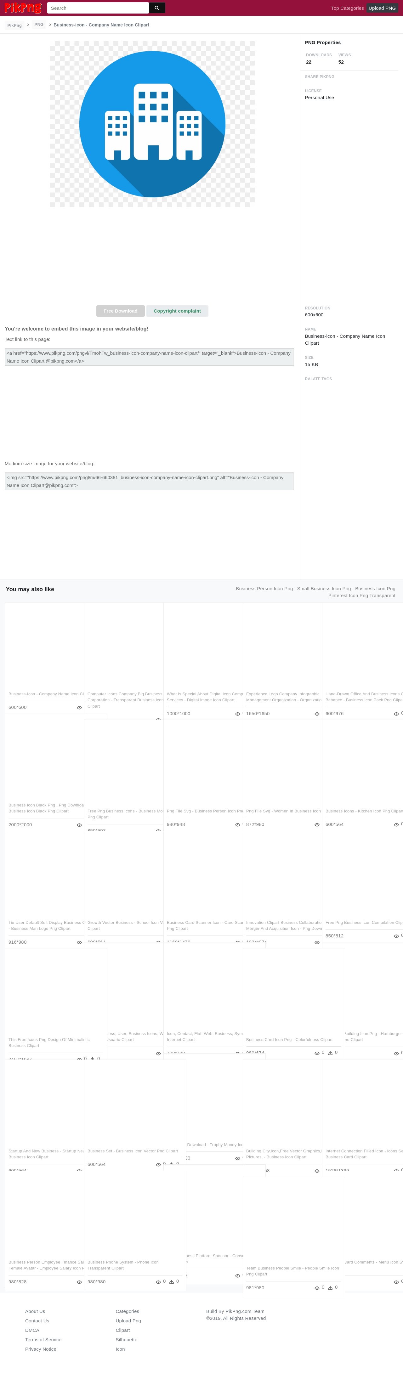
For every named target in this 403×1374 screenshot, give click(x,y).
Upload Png (128, 1320)
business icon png (375, 588)
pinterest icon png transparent (362, 595)
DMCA (32, 1330)
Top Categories (347, 8)
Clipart (123, 1330)
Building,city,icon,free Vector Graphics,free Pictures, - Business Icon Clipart (279, 1144)
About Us (35, 1311)
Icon (120, 1349)
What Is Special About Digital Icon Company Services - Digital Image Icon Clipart (199, 687)
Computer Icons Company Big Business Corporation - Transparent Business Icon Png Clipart (121, 687)
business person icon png (264, 588)
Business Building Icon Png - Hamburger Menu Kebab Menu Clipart (354, 1026)
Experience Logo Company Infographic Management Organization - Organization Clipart (279, 687)
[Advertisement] (152, 258)
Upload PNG (382, 8)
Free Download (121, 311)
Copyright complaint (177, 311)
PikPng (15, 25)
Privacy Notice (40, 1349)
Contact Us (37, 1320)
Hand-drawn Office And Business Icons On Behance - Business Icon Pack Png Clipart (358, 687)
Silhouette (127, 1339)
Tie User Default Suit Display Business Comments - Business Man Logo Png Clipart (43, 915)
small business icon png (324, 588)
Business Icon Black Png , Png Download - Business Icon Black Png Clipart (43, 798)
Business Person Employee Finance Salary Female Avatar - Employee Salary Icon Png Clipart (43, 1255)
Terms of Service (43, 1339)
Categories (127, 1311)
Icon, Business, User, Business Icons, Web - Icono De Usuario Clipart (117, 1026)
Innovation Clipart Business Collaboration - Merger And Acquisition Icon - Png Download (276, 915)
